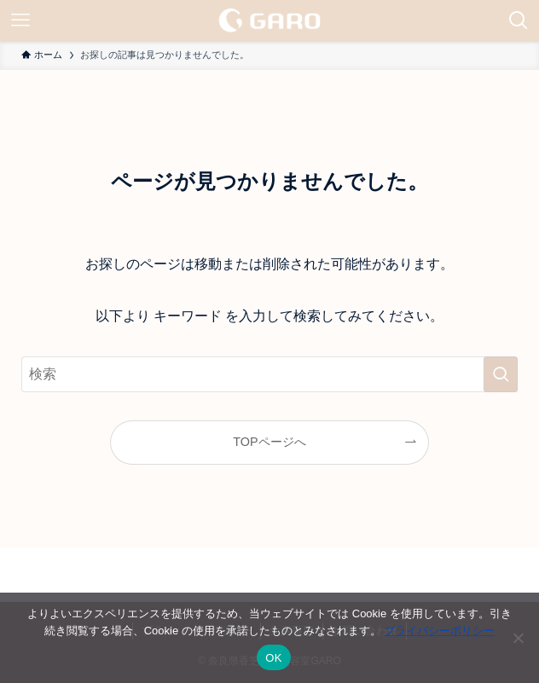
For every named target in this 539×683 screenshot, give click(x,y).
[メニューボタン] (20, 20)
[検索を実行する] (501, 374)
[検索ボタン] (518, 20)
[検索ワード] (269, 374)
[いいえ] (517, 637)
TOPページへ (269, 442)
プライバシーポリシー (439, 630)
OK (273, 657)
